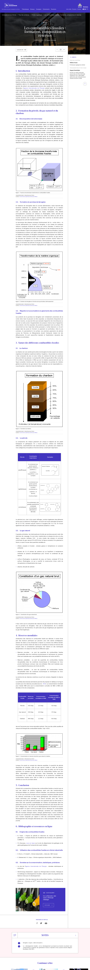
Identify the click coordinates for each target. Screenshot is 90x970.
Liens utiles (68, 9)
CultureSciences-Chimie (9, 15)
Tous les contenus (24, 15)
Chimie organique (36, 15)
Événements (46, 9)
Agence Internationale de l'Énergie (34, 88)
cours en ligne (30, 843)
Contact (79, 9)
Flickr (11, 44)
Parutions (53, 9)
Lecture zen (20, 49)
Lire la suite (47, 905)
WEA (44, 683)
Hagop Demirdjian (51, 40)
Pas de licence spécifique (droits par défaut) (28, 196)
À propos (74, 9)
